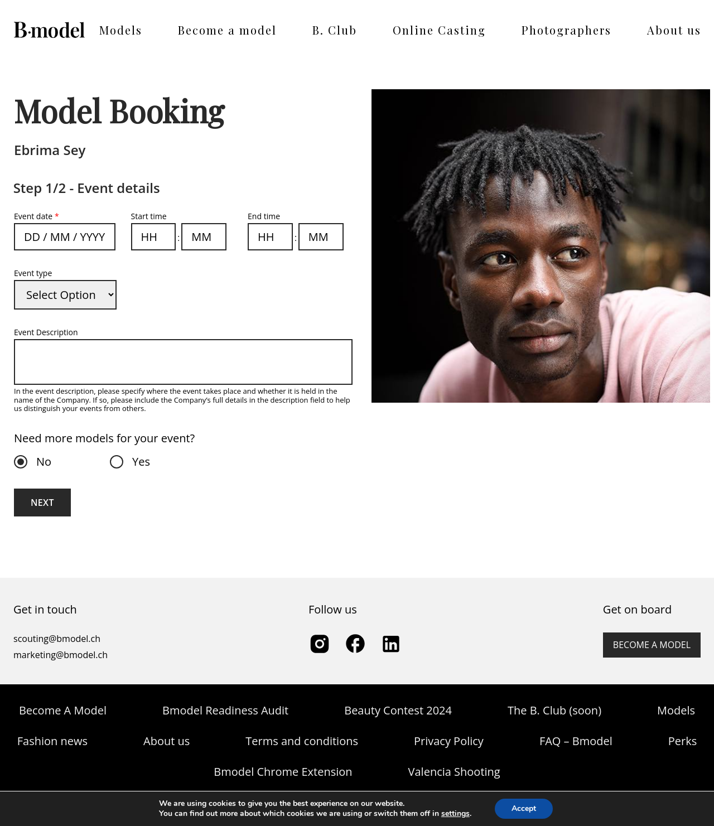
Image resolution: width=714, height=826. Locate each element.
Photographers (566, 29)
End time (264, 216)
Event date (36, 216)
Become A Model (63, 710)
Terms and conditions (301, 740)
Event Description (46, 332)
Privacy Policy (449, 740)
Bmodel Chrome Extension (283, 771)
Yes (138, 461)
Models (120, 29)
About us (674, 29)
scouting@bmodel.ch (56, 638)
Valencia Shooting (454, 771)
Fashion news (52, 740)
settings (455, 814)
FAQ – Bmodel (575, 740)
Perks (682, 740)
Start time (149, 216)
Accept (524, 808)
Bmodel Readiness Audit (225, 710)
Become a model (227, 29)
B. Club (334, 29)
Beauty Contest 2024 (398, 710)
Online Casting (439, 29)
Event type (33, 273)
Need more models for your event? (104, 438)
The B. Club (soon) (554, 710)
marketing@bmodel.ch (60, 655)
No (41, 461)
